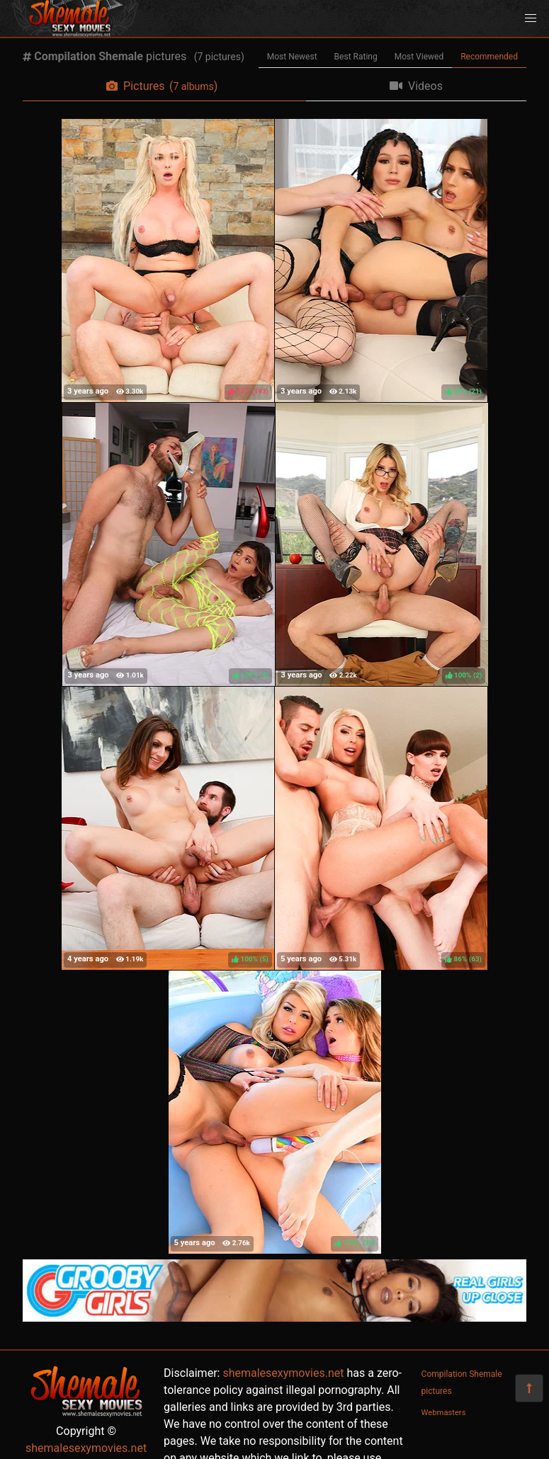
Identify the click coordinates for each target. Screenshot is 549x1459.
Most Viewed (419, 57)
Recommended (489, 57)
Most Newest (292, 57)
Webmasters (443, 1412)
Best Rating (356, 57)
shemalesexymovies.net (86, 1448)
